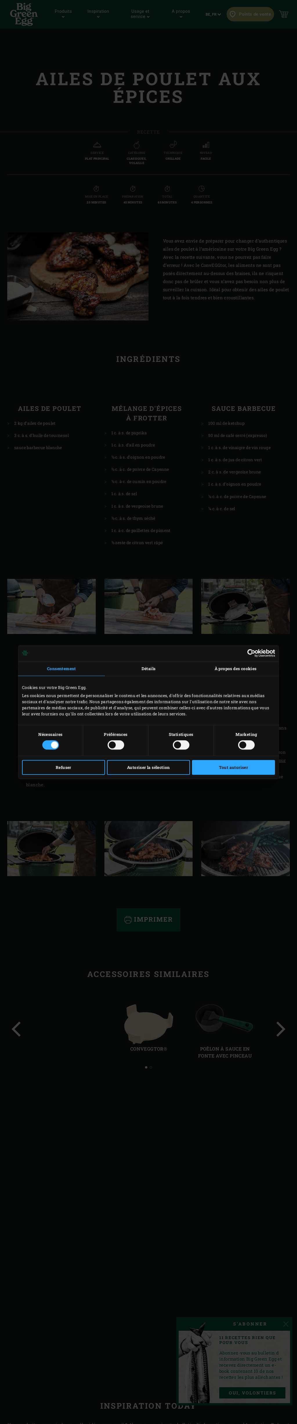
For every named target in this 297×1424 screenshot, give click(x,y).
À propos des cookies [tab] (236, 668)
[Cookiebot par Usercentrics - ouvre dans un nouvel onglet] (249, 653)
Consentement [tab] (61, 668)
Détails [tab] (149, 668)
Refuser (63, 767)
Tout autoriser (233, 767)
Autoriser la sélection (148, 767)
